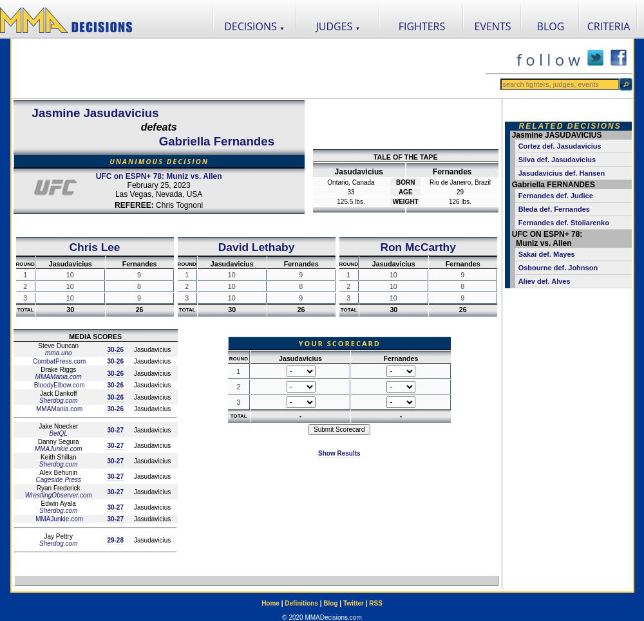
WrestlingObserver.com (58, 495)
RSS (376, 603)
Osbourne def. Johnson (558, 268)
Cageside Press (58, 479)
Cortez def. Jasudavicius (559, 146)
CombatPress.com (58, 361)
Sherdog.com (58, 400)
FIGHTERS (422, 26)
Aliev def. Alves (544, 281)
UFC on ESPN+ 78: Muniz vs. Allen (159, 176)
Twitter (353, 603)
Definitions (301, 603)
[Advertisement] (248, 68)
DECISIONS (254, 26)
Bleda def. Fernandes (554, 209)
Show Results (339, 453)
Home (270, 603)
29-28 (115, 540)
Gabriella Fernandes (216, 141)
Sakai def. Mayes (546, 254)
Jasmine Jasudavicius (95, 113)
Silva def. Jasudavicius (557, 159)
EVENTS (493, 26)
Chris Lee (95, 247)
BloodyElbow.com (58, 385)
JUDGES (338, 26)
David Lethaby (256, 247)
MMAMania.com (58, 376)
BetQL (59, 433)
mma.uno (58, 353)
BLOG (551, 26)
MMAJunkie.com (58, 448)
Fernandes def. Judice (555, 195)
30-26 (115, 349)
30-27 (115, 430)
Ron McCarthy (417, 247)
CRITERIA (608, 26)
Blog (330, 603)
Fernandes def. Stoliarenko (563, 223)
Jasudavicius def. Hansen (561, 173)
